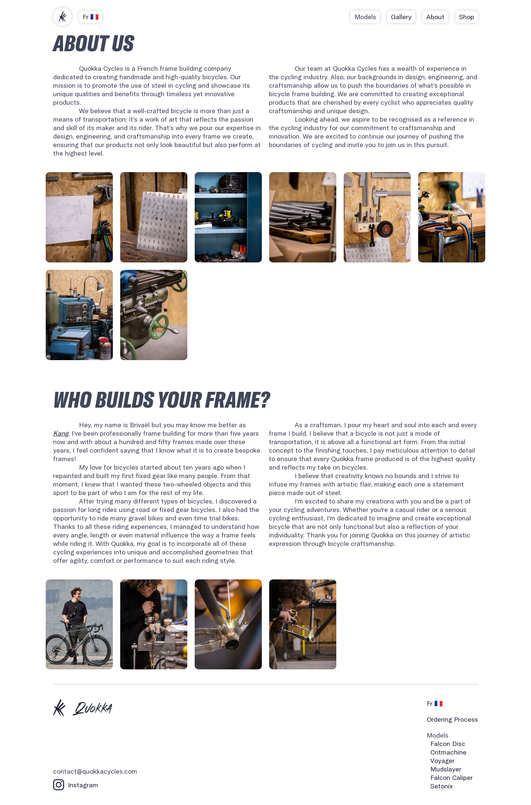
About (435, 17)
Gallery (401, 17)
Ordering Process (452, 719)
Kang (60, 433)
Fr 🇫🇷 (90, 17)
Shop (466, 17)
